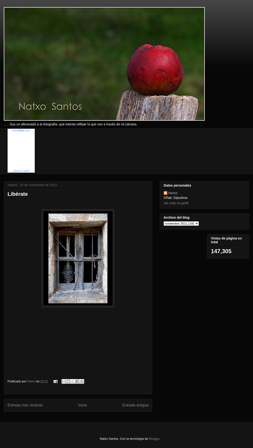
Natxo (173, 193)
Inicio (82, 405)
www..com (21, 130)
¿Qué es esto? (21, 170)
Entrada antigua (135, 405)
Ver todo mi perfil (176, 203)
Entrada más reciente (25, 405)
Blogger (154, 438)
